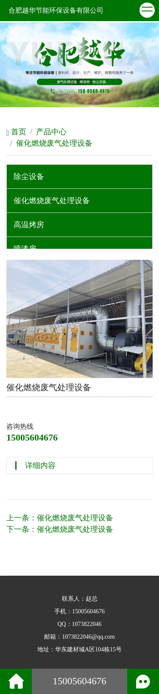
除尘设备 (29, 176)
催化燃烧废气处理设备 (54, 143)
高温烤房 (29, 224)
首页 (16, 132)
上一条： (59, 518)
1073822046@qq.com (88, 637)
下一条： (59, 529)
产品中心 (51, 132)
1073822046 (87, 624)
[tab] (79, 176)
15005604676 (32, 437)
